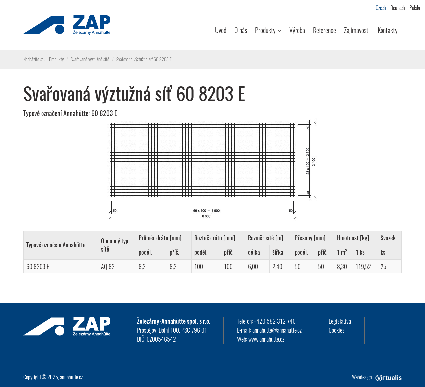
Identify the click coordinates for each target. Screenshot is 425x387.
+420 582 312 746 (275, 321)
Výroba (297, 30)
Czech (381, 8)
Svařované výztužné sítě (90, 59)
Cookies (337, 330)
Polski (414, 8)
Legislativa (340, 321)
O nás (240, 30)
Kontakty (388, 30)
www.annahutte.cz (266, 339)
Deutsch (397, 8)
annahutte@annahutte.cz (277, 330)
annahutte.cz (71, 377)
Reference (324, 30)
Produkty (268, 30)
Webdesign (377, 377)
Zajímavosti (357, 30)
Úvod (220, 30)
